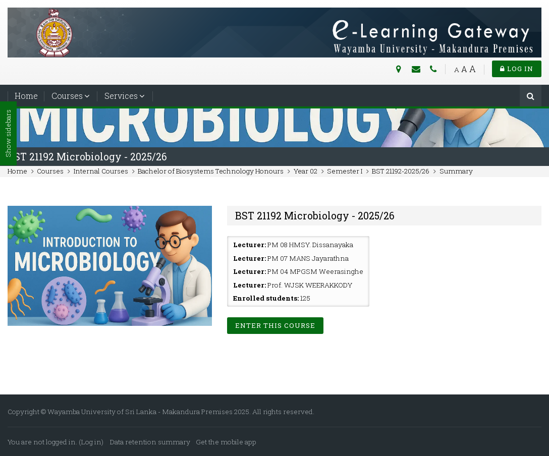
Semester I (344, 171)
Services (121, 95)
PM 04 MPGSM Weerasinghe (315, 271)
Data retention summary (150, 441)
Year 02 (305, 171)
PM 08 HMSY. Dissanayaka (310, 244)
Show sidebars (8, 134)
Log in (516, 68)
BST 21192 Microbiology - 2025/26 (87, 156)
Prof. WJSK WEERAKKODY (309, 285)
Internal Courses (101, 171)
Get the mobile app (226, 441)
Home (26, 95)
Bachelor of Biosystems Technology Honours (211, 171)
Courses (67, 95)
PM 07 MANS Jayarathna (308, 258)
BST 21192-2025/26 (400, 171)
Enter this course (275, 325)
